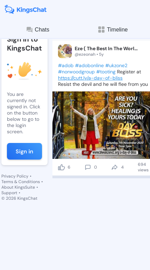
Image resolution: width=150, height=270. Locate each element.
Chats (37, 30)
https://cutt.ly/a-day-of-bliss (90, 78)
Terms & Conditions (20, 181)
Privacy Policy (14, 176)
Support (9, 193)
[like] (61, 167)
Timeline (112, 29)
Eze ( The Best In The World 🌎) (107, 48)
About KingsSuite (18, 187)
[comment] (87, 167)
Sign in (24, 151)
